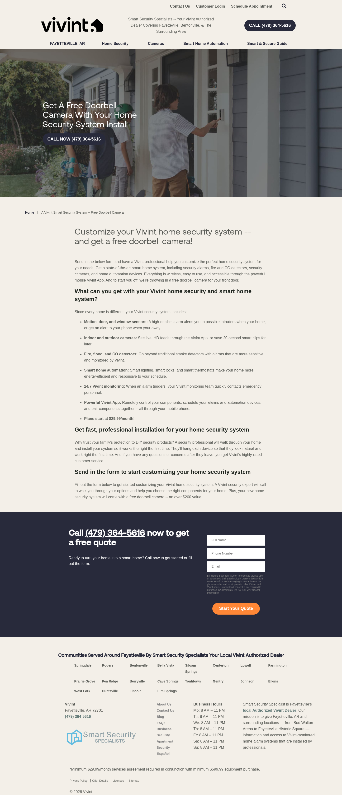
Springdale (82, 665)
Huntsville (110, 691)
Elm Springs (167, 691)
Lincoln (136, 691)
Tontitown (193, 681)
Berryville (137, 681)
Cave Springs (168, 681)
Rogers (107, 665)
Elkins (273, 681)
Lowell (246, 665)
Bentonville (138, 665)
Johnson (247, 681)
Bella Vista (165, 665)
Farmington (277, 665)
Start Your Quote (236, 608)
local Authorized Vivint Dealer (269, 710)
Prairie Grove (84, 681)
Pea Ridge (110, 681)
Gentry (218, 681)
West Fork (82, 691)
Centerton (220, 665)
